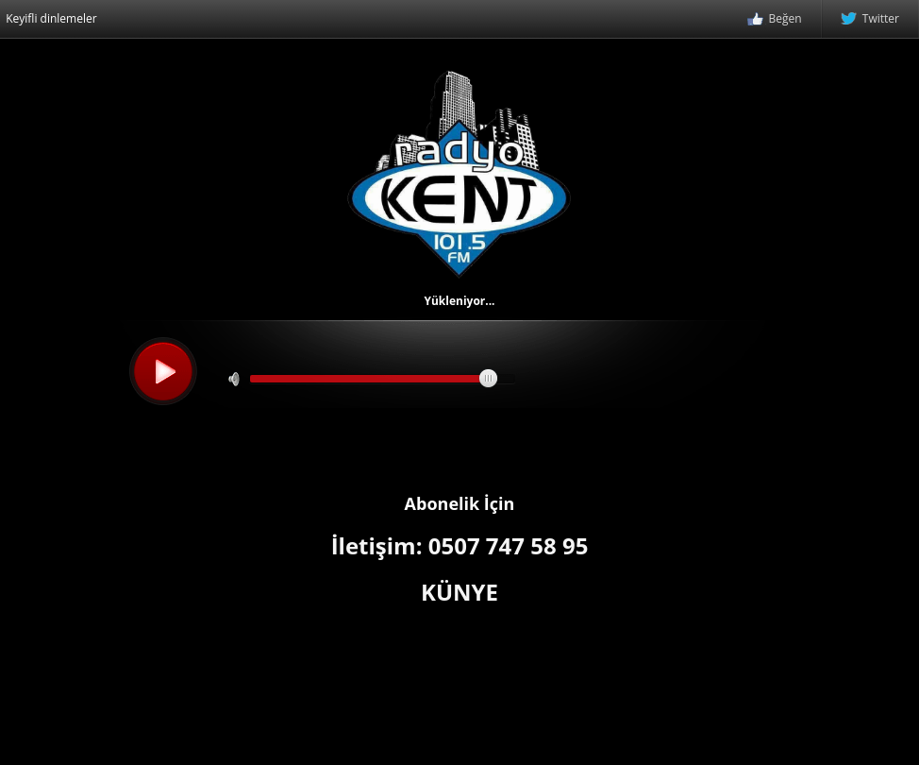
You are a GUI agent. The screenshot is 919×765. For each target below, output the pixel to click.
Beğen (774, 19)
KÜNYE (459, 591)
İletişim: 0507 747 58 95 (460, 545)
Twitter (870, 19)
